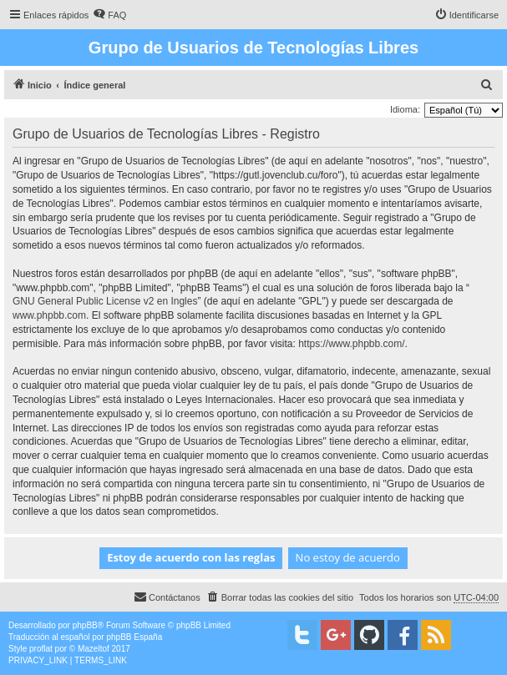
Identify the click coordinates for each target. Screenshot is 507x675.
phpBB (85, 625)
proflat (41, 648)
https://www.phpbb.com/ (351, 344)
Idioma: (405, 109)
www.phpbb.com (49, 315)
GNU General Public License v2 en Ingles (105, 301)
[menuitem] (109, 15)
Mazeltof (93, 648)
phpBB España (134, 637)
